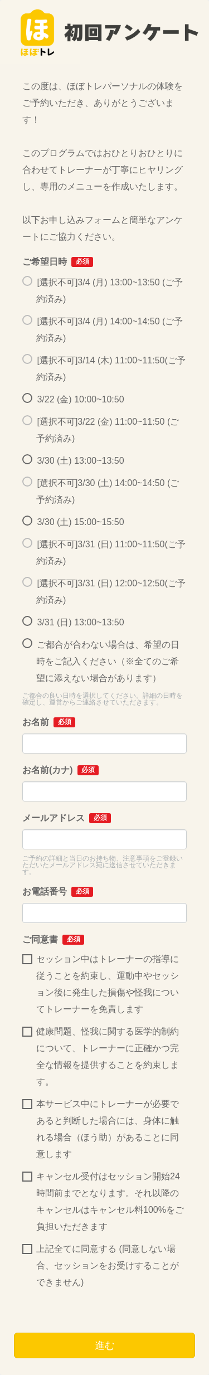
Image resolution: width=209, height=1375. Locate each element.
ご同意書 (53, 940)
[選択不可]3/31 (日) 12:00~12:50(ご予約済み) (104, 592)
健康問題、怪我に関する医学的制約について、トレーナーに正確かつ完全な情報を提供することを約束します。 (100, 1056)
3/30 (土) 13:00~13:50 (73, 461)
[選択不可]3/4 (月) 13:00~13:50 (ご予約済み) (102, 291)
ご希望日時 (57, 262)
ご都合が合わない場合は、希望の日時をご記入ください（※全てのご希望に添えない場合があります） (100, 661)
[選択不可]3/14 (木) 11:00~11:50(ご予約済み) (104, 369)
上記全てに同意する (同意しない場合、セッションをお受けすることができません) (100, 1265)
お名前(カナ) (60, 770)
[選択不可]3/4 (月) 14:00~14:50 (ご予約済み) (102, 330)
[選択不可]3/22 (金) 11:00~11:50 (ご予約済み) (100, 430)
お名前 (48, 722)
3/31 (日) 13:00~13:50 (73, 623)
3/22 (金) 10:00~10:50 (73, 400)
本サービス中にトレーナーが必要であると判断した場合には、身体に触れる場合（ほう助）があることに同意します (100, 1129)
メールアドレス (66, 818)
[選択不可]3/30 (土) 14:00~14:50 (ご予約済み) (100, 491)
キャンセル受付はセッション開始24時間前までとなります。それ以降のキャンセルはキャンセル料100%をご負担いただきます (103, 1201)
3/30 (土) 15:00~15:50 (73, 522)
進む (105, 1345)
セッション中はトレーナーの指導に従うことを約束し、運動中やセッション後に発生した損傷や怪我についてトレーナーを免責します (100, 984)
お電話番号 (57, 892)
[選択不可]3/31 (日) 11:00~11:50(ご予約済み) (104, 553)
